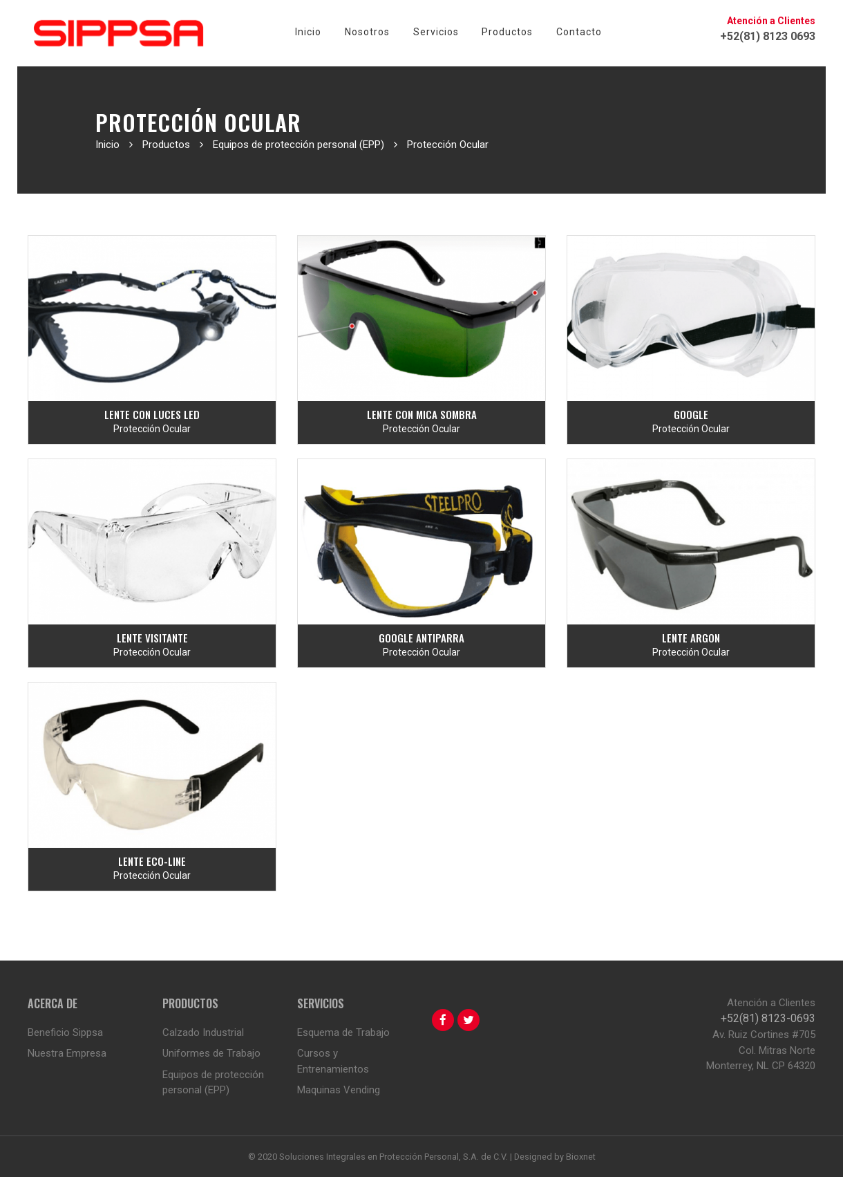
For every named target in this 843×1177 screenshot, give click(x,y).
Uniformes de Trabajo (211, 1053)
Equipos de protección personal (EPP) (213, 1082)
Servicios (436, 31)
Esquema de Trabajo (343, 1032)
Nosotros (367, 31)
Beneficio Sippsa (65, 1032)
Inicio (308, 31)
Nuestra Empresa (67, 1053)
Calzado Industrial (203, 1032)
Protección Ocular (152, 428)
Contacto (579, 31)
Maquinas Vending (338, 1090)
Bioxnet (581, 1156)
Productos (507, 31)
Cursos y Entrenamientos (333, 1061)
